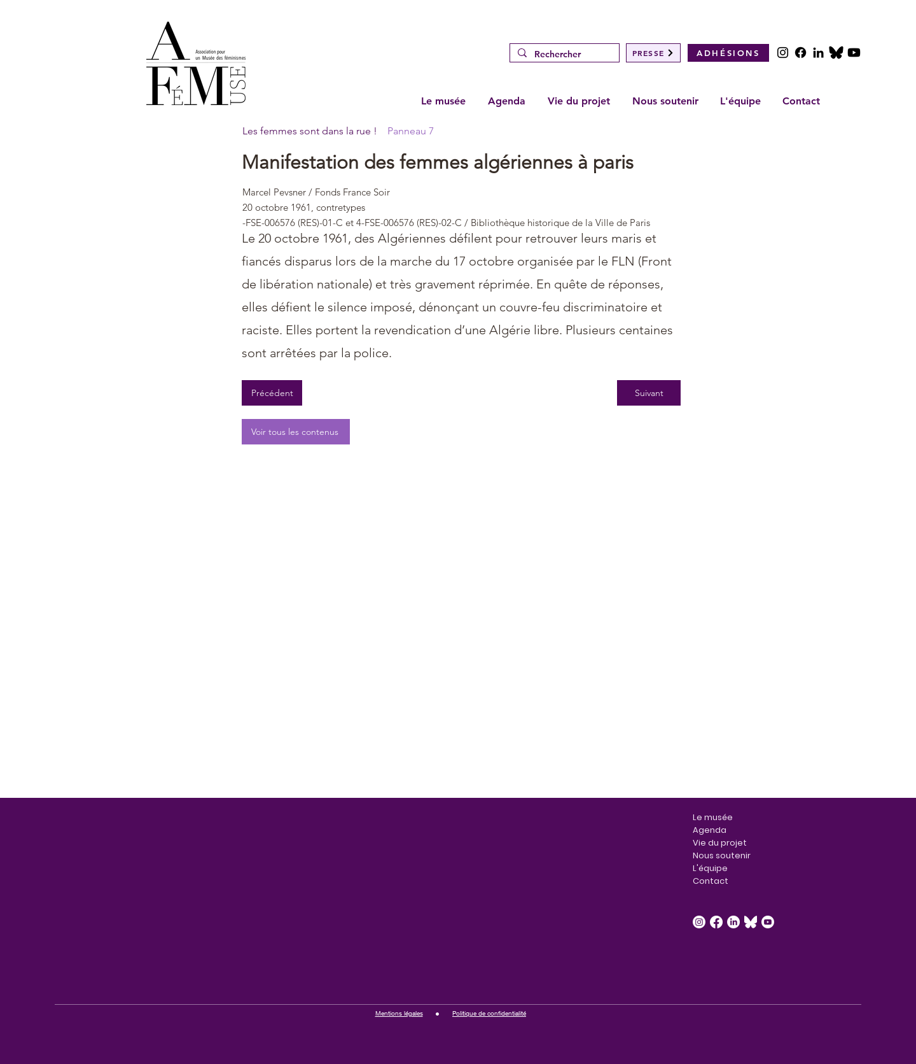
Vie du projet (720, 843)
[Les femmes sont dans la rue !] (310, 131)
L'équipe (710, 868)
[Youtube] (854, 52)
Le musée (713, 817)
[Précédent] (272, 393)
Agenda (709, 830)
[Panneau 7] (461, 131)
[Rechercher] (563, 54)
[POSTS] (836, 52)
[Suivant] (649, 393)
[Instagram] (782, 52)
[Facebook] (800, 52)
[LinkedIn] (818, 52)
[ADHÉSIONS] (728, 52)
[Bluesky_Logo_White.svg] (750, 922)
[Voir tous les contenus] (296, 431)
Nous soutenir (722, 855)
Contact (710, 881)
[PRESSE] (653, 52)
